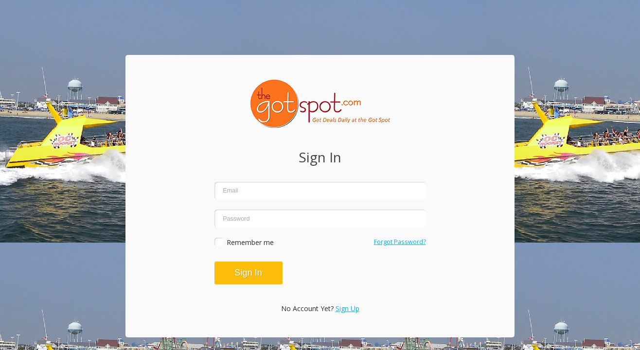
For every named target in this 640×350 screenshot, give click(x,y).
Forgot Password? (400, 242)
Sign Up (347, 308)
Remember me (250, 242)
